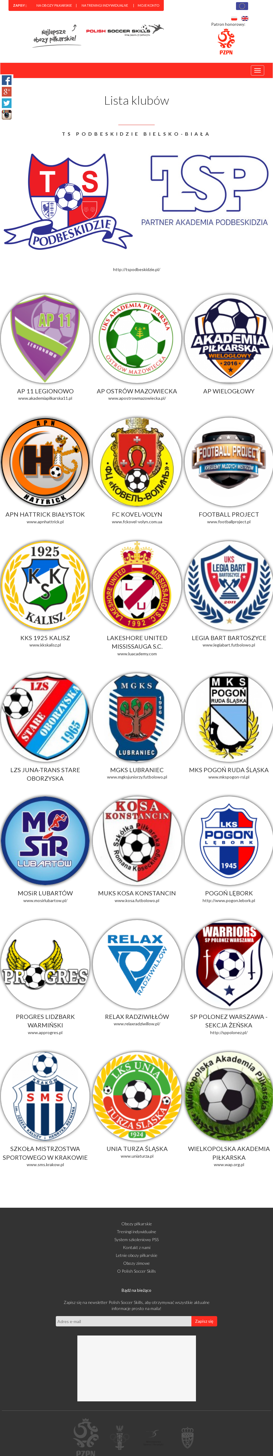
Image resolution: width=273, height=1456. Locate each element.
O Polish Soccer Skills (136, 1271)
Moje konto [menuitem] (148, 5)
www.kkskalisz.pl (45, 644)
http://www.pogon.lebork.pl (229, 900)
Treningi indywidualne (136, 1231)
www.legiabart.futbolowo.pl (229, 644)
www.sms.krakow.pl (45, 1164)
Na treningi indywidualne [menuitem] (105, 5)
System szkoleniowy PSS (136, 1239)
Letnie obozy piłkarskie (136, 1255)
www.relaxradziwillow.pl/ (137, 1023)
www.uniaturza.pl (137, 1156)
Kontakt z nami (136, 1247)
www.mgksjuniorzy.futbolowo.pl (137, 776)
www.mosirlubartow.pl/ (45, 900)
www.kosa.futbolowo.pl (137, 900)
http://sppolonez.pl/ (229, 1032)
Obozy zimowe (136, 1263)
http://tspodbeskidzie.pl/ (136, 269)
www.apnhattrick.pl (45, 521)
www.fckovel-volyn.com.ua (137, 521)
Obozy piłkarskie (136, 1223)
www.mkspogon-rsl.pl (228, 776)
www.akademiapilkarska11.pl (45, 398)
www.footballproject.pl (229, 521)
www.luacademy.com (137, 653)
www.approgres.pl (45, 1032)
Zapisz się (204, 1321)
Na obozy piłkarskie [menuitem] (54, 5)
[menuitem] (19, 5)
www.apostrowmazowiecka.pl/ (137, 398)
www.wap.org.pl (229, 1164)
